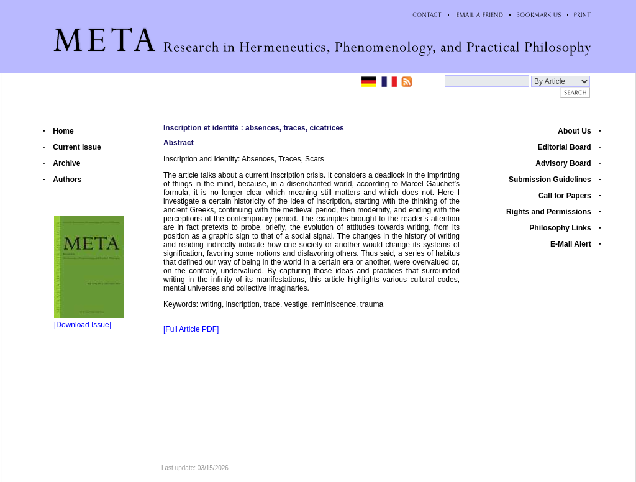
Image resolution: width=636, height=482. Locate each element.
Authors (67, 179)
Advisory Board (563, 163)
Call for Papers (564, 195)
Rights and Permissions (548, 211)
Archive (66, 163)
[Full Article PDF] (191, 329)
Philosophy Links (560, 228)
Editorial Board (564, 147)
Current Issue (77, 147)
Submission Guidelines (550, 179)
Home (63, 131)
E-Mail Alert (570, 244)
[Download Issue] (82, 325)
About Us (574, 131)
